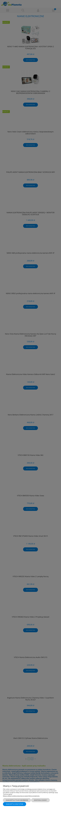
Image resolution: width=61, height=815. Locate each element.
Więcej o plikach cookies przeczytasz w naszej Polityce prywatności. (21, 796)
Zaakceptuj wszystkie (14, 804)
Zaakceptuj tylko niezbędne (17, 800)
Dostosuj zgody (40, 800)
